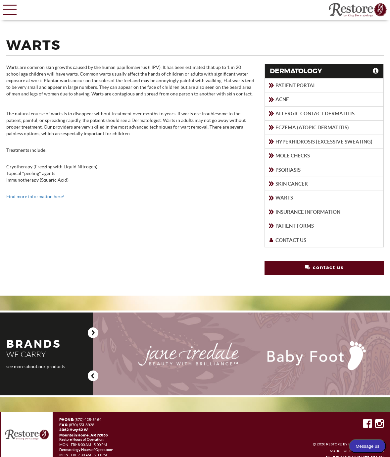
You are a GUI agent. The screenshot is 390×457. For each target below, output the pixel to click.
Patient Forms (291, 226)
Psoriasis (284, 170)
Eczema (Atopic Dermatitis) (308, 127)
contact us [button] (324, 267)
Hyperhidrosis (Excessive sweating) (320, 141)
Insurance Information (304, 212)
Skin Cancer (288, 184)
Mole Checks (289, 155)
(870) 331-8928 (81, 425)
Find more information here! (35, 196)
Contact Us (287, 240)
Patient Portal (292, 85)
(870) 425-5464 (88, 420)
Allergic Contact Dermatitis (311, 113)
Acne (278, 99)
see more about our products (35, 366)
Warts (280, 197)
